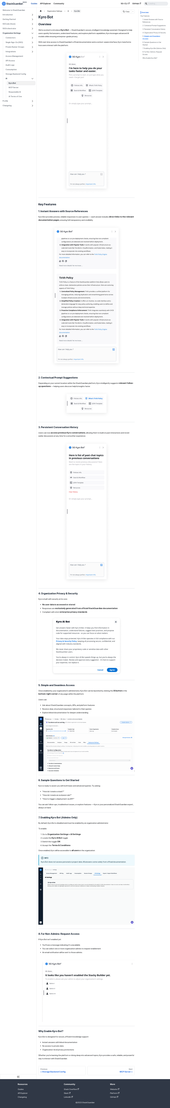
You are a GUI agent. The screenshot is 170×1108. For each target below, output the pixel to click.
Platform (114, 1093)
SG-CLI (125, 3)
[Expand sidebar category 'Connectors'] (32, 38)
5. (151, 37)
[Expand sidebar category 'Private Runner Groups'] (32, 47)
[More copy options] (133, 11)
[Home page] (40, 11)
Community (58, 3)
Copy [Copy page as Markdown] (126, 11)
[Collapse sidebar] (18, 1076)
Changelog (22, 1097)
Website (114, 1089)
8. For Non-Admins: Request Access (152, 53)
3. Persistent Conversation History (154, 29)
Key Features (145, 16)
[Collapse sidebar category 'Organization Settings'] (32, 33)
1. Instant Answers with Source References (153, 21)
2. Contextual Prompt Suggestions (154, 25)
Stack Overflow (71, 1089)
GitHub (136, 3)
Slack (67, 1093)
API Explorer (45, 3)
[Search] (156, 4)
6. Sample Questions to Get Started (152, 43)
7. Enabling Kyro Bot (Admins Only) (154, 48)
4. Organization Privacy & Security (154, 33)
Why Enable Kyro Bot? (150, 58)
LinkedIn (68, 1097)
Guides (34, 3)
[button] (18, 15)
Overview (145, 12)
